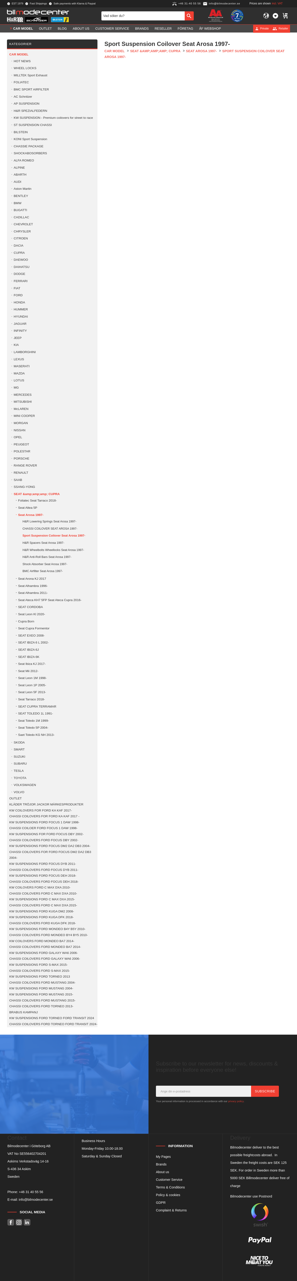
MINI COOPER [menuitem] (24, 416)
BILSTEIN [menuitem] (21, 132)
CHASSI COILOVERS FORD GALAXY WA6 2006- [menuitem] (44, 958)
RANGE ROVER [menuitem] (25, 465)
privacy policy (235, 1101)
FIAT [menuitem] (17, 288)
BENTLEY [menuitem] (21, 196)
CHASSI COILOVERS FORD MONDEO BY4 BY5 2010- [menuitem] (48, 935)
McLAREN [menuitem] (21, 409)
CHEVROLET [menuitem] (23, 224)
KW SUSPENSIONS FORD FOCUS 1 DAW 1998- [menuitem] (44, 822)
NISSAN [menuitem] (20, 430)
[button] (275, 16)
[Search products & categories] (143, 16)
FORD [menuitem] (18, 295)
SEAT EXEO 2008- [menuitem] (31, 635)
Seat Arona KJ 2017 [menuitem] (32, 578)
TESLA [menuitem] (19, 770)
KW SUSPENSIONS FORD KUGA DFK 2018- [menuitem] (41, 917)
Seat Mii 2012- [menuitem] (28, 671)
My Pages (163, 1157)
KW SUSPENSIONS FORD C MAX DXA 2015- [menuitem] (42, 899)
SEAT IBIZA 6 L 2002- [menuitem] (33, 642)
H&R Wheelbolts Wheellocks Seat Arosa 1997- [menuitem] (53, 550)
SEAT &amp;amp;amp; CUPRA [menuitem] (37, 494)
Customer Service (169, 1179)
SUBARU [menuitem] (20, 763)
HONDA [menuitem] (19, 302)
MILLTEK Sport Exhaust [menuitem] (30, 75)
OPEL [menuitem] (18, 437)
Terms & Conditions (170, 1187)
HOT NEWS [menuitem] (22, 61)
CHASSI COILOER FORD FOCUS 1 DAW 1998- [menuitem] (43, 828)
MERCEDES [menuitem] (23, 394)
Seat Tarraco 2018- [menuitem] (31, 699)
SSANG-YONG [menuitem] (24, 487)
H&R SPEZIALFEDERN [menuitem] (30, 111)
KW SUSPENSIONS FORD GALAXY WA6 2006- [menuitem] (43, 953)
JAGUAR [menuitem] (20, 323)
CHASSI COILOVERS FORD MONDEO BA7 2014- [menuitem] (45, 947)
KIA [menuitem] (16, 345)
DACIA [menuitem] (18, 245)
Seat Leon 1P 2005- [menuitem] (32, 685)
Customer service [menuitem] (112, 28)
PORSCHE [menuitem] (21, 458)
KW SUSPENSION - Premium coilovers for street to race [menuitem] (53, 117)
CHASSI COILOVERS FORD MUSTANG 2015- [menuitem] (42, 1000)
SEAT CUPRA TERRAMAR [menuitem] (37, 706)
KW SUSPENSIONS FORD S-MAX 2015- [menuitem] (38, 964)
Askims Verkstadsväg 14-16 (28, 1161)
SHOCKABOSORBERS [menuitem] (30, 153)
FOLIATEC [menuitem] (21, 82)
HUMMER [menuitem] (21, 309)
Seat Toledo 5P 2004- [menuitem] (33, 727)
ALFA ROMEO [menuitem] (24, 160)
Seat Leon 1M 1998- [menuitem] (32, 678)
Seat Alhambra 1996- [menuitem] (33, 586)
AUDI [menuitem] (17, 181)
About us (162, 1172)
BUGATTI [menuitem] (20, 210)
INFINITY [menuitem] (20, 330)
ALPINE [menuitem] (19, 167)
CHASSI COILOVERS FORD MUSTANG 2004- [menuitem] (42, 982)
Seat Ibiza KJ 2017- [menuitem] (32, 664)
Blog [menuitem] (62, 28)
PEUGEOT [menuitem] (21, 444)
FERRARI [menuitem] (21, 281)
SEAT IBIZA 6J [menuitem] (28, 649)
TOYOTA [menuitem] (20, 778)
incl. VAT (277, 3)
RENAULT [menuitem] (21, 472)
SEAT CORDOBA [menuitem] (30, 607)
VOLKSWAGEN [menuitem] (25, 785)
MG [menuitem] (16, 387)
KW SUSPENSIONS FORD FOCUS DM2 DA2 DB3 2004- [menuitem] (49, 846)
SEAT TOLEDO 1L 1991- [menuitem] (35, 713)
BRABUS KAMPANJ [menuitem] (23, 1012)
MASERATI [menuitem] (21, 366)
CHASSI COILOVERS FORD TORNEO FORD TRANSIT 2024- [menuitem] (53, 1024)
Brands (161, 1164)
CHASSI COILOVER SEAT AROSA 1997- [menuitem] (50, 528)
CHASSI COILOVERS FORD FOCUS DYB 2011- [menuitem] (43, 870)
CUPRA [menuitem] (19, 252)
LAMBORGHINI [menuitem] (25, 352)
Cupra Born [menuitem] (26, 621)
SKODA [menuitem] (19, 742)
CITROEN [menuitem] (21, 238)
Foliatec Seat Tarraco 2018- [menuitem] (37, 500)
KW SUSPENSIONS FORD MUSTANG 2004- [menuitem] (41, 988)
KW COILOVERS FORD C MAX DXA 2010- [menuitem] (40, 887)
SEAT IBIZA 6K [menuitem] (28, 657)
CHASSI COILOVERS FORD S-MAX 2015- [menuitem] (39, 970)
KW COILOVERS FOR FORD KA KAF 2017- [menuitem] (40, 810)
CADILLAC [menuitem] (21, 217)
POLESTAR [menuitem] (22, 451)
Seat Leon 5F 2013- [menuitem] (32, 692)
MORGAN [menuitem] (21, 423)
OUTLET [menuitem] (45, 28)
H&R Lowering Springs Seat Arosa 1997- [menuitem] (49, 521)
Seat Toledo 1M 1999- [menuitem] (33, 720)
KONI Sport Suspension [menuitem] (30, 139)
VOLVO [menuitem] (19, 792)
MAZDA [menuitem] (19, 373)
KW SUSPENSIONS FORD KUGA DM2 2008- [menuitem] (41, 911)
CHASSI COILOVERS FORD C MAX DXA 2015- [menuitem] (43, 905)
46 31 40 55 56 (32, 1192)
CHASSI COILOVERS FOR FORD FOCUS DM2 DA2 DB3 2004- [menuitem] (50, 855)
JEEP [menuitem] (18, 338)
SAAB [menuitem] (18, 480)
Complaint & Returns (171, 1210)
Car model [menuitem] (23, 28)
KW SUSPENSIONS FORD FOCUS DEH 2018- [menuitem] (42, 875)
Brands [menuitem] (142, 28)
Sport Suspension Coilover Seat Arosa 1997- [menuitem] (54, 535)
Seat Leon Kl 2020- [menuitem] (31, 614)
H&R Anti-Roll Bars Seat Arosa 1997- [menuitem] (47, 557)
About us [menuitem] (81, 28)
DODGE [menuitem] (19, 274)
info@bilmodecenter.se (36, 1199)
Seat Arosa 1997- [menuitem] (30, 515)
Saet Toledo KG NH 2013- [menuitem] (36, 735)
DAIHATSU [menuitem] (21, 267)
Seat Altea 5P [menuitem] (27, 507)
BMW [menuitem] (17, 203)
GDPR (161, 1202)
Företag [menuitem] (185, 28)
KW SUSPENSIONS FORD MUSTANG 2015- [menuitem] (41, 994)
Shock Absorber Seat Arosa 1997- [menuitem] (45, 564)
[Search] (189, 15)
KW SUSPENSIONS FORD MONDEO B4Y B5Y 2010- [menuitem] (47, 929)
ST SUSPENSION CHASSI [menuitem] (33, 125)
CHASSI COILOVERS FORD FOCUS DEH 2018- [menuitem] (43, 881)
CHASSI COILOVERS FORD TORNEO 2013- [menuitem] (41, 1006)
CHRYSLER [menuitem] (22, 231)
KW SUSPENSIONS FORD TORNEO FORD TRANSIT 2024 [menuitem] (51, 1018)
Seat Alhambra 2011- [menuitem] (33, 593)
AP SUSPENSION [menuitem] (26, 103)
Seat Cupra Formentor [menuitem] (33, 628)
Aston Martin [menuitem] (22, 188)
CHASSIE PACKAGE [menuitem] (28, 146)
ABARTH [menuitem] (20, 174)
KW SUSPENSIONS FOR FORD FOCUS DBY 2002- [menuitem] (46, 834)
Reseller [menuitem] (163, 28)
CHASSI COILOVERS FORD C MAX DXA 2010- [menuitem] (43, 893)
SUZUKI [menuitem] (19, 756)
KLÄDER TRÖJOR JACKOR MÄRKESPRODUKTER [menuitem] (46, 804)
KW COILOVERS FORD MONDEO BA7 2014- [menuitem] (41, 941)
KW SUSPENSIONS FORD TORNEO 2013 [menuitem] (39, 976)
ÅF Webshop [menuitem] (210, 28)
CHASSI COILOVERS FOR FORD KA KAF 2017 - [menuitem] (44, 816)
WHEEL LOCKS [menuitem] (25, 68)
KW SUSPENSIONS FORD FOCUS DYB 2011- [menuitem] (42, 864)
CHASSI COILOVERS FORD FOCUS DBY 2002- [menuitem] (43, 840)
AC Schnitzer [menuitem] (23, 96)
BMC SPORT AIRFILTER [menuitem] (31, 89)
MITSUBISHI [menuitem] (23, 401)
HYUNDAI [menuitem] (21, 316)
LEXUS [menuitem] (19, 359)
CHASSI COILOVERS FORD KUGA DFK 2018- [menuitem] (42, 923)
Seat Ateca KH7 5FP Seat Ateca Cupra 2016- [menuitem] (49, 600)
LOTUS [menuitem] (19, 380)
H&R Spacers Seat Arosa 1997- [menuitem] (43, 542)
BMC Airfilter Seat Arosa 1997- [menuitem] (43, 571)
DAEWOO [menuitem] (21, 259)
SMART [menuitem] (19, 749)
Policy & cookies (168, 1195)
